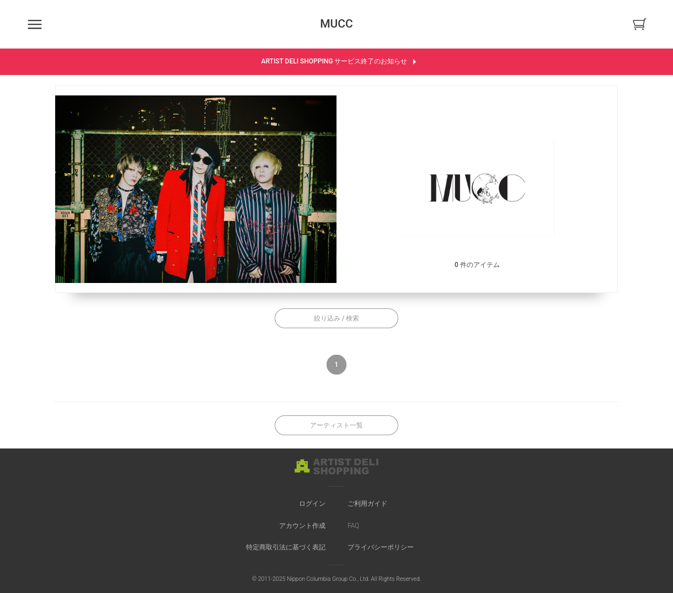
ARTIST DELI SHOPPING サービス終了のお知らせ (340, 61)
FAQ (353, 526)
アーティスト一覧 (336, 425)
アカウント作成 (302, 526)
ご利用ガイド (367, 503)
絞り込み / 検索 (337, 318)
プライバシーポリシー (381, 547)
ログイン (312, 503)
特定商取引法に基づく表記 (285, 547)
